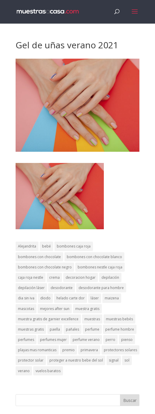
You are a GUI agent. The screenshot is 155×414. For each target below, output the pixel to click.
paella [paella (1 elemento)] (55, 329)
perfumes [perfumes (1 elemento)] (26, 339)
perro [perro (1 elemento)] (110, 339)
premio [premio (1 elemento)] (68, 349)
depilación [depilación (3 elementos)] (110, 277)
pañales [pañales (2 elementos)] (72, 329)
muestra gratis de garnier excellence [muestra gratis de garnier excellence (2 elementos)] (48, 318)
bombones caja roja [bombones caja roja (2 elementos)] (74, 246)
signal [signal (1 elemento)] (114, 360)
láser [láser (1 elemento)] (95, 298)
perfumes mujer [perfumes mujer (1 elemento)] (53, 339)
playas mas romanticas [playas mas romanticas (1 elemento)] (37, 349)
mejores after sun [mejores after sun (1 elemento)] (54, 308)
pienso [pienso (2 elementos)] (127, 339)
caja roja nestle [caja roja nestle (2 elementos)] (30, 277)
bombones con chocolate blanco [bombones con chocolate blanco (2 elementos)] (94, 256)
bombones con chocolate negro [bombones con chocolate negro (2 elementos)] (45, 267)
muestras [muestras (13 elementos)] (92, 318)
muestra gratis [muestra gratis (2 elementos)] (87, 308)
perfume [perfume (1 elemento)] (92, 329)
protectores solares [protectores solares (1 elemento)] (120, 349)
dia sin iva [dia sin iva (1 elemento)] (26, 298)
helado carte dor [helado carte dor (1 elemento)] (70, 298)
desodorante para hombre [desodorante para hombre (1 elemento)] (101, 287)
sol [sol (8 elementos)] (126, 360)
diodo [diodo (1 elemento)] (45, 298)
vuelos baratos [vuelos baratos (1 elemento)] (48, 370)
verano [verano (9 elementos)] (24, 370)
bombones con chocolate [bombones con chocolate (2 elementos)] (39, 256)
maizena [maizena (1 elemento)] (112, 298)
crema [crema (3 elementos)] (54, 277)
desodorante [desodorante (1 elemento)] (62, 287)
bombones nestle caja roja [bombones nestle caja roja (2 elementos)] (100, 267)
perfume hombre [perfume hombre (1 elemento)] (119, 329)
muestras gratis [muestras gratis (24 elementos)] (31, 329)
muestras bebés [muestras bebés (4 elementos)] (119, 318)
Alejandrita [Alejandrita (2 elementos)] (27, 246)
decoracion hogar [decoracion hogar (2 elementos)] (81, 277)
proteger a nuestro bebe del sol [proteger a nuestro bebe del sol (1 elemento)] (76, 360)
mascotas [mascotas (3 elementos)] (26, 308)
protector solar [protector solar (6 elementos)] (31, 360)
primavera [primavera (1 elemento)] (89, 349)
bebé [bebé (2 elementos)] (46, 246)
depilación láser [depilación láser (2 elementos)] (31, 287)
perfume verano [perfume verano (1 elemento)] (86, 339)
